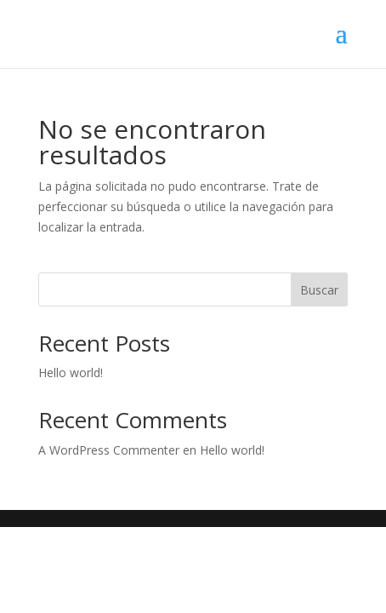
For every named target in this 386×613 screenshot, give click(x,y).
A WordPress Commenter (108, 450)
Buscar (319, 290)
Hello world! (70, 372)
